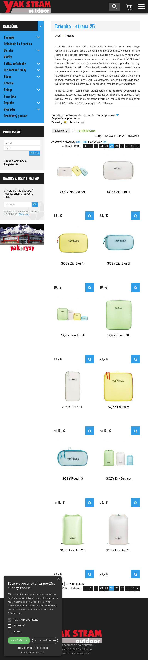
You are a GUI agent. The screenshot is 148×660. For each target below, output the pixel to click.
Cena (86, 115)
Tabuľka (74, 122)
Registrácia (11, 164)
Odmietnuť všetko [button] (45, 640)
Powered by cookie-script (33, 652)
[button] (33, 647)
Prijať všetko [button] (19, 640)
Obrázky (57, 122)
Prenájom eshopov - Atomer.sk (74, 653)
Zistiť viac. (24, 214)
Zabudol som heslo (15, 160)
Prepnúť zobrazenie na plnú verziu (74, 645)
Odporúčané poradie (64, 118)
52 (132, 145)
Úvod (58, 35)
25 (111, 145)
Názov (73, 115)
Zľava (121, 136)
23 (101, 145)
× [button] (58, 579)
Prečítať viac (14, 613)
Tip (99, 136)
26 (117, 145)
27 (122, 145)
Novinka (134, 136)
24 (106, 145)
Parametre (61, 130)
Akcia (109, 136)
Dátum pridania (105, 115)
